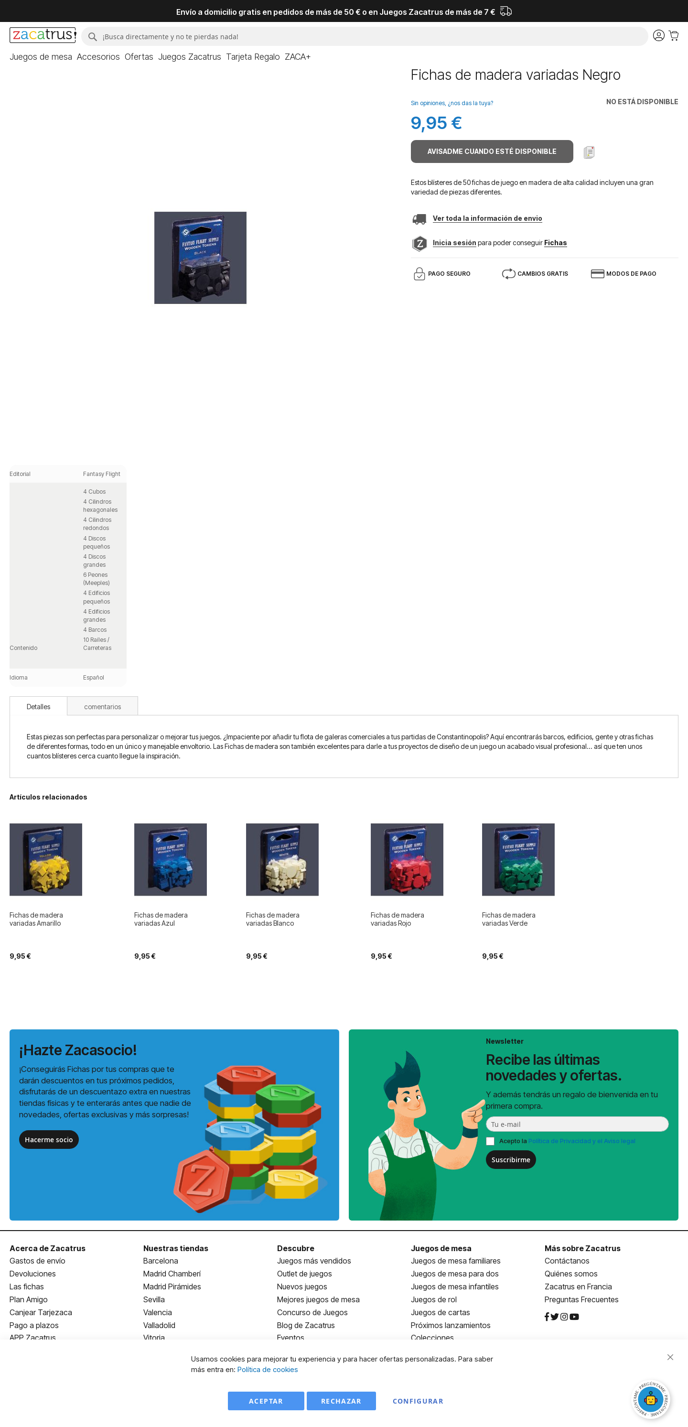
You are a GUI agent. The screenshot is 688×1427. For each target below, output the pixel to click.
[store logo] (43, 36)
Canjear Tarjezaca (41, 1312)
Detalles (38, 707)
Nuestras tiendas (175, 1248)
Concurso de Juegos (312, 1312)
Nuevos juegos (302, 1286)
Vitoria (154, 1337)
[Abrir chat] (652, 1400)
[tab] (38, 705)
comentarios (102, 707)
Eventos (290, 1337)
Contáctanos (567, 1260)
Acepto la (567, 1141)
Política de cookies (267, 1369)
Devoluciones (33, 1273)
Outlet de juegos (304, 1273)
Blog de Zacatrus (306, 1325)
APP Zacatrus (33, 1337)
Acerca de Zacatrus (48, 1248)
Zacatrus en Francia (578, 1286)
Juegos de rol (434, 1299)
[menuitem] (41, 57)
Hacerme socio (49, 1139)
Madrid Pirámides (172, 1286)
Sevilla (154, 1299)
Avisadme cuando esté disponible (492, 151)
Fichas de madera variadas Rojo (397, 919)
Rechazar (341, 1400)
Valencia (157, 1312)
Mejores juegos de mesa (318, 1299)
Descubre (295, 1248)
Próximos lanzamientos (451, 1325)
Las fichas (27, 1286)
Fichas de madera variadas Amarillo (36, 919)
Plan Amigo (29, 1299)
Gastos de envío (37, 1260)
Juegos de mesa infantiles (455, 1286)
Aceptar (266, 1400)
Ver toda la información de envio (487, 218)
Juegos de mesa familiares (456, 1260)
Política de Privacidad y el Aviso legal (581, 1141)
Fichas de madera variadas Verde (509, 919)
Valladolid (159, 1325)
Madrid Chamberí (172, 1273)
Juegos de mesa (441, 1248)
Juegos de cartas (440, 1312)
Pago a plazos (34, 1325)
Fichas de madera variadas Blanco (273, 919)
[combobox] (364, 36)
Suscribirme (511, 1159)
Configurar (418, 1400)
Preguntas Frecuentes (582, 1299)
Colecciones (432, 1337)
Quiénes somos (571, 1273)
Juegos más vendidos (314, 1260)
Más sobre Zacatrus (583, 1248)
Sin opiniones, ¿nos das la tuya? (452, 103)
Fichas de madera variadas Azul (161, 919)
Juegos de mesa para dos (455, 1273)
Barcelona (160, 1260)
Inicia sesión (454, 242)
